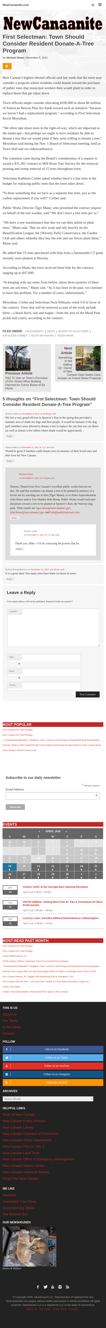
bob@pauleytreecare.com (64, 512)
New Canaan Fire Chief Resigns (18, 729)
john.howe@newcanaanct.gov (27, 512)
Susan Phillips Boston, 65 (15, 956)
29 (9, 841)
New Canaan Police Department (27, 1140)
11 (96, 850)
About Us (10, 1014)
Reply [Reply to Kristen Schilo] (10, 436)
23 (67, 866)
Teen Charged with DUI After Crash (19, 750)
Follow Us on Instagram (37, 1074)
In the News (12, 1027)
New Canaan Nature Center (24, 1165)
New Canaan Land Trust (21, 1153)
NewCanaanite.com (16, 4)
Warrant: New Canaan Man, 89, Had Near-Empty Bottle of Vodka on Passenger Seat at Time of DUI (49, 971)
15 (52, 858)
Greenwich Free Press (19, 1201)
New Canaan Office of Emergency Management (39, 1159)
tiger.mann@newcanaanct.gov (53, 508)
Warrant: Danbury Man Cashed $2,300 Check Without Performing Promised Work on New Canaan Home (52, 745)
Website (12, 685)
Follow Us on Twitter (36, 1058)
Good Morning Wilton (18, 1208)
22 (52, 866)
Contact (8, 1033)
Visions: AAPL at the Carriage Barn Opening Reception (55, 886)
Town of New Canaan (19, 1114)
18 (95, 858)
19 (9, 866)
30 (24, 841)
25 (95, 866)
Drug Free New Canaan (21, 1178)
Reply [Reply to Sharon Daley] (10, 460)
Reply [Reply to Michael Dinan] (15, 517)
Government (34, 331)
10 (81, 850)
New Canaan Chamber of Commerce (31, 1133)
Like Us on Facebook (36, 1049)
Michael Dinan (15, 57)
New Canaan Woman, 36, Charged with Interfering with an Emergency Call (38, 976)
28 (38, 874)
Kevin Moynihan (42, 335)
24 (81, 866)
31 (38, 841)
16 (67, 858)
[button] (93, 5)
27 (24, 874)
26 (9, 874)
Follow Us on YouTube (36, 1066)
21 (38, 866)
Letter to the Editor (11, 986)
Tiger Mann (65, 335)
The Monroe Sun (15, 1214)
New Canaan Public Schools (24, 1121)
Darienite (9, 1195)
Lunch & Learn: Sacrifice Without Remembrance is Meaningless (61, 918)
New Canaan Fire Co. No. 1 (23, 1146)
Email (14, 672)
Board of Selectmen (73, 331)
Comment (13, 611)
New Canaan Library (18, 1127)
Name (14, 658)
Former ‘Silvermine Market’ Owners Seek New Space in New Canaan (35, 991)
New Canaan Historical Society (26, 1172)
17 (81, 858)
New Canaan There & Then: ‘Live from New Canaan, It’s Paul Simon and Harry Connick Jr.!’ (46, 981)
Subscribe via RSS (35, 1082)
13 (24, 858)
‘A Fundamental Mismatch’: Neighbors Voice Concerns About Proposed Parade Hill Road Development (51, 740)
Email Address (52, 790)
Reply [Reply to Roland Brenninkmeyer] (10, 578)
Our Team (10, 1020)
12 (9, 858)
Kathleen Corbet (15, 335)
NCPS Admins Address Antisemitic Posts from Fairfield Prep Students (35, 961)
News (51, 331)
